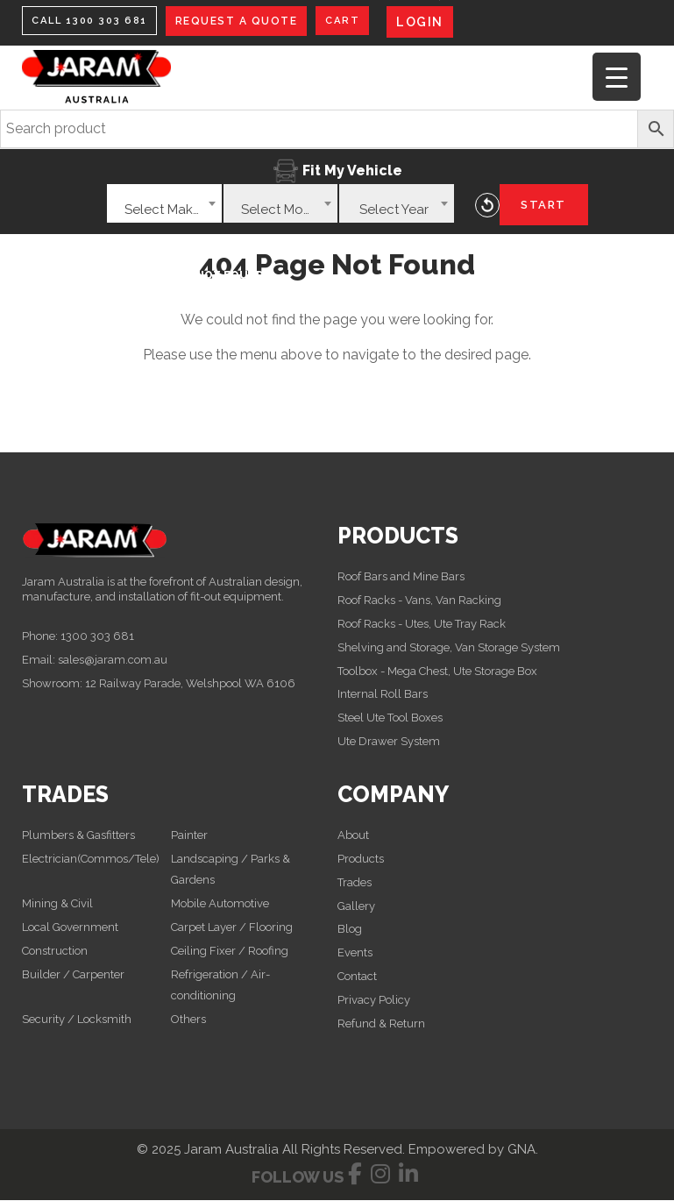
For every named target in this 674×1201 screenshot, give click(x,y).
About (353, 835)
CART (350, 21)
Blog (349, 929)
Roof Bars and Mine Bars (401, 577)
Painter (189, 835)
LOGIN (429, 22)
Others (188, 1019)
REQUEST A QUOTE (244, 21)
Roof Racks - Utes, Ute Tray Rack (421, 624)
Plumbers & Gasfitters (78, 835)
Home (52, 274)
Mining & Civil (59, 904)
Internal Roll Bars (382, 694)
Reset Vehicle (487, 205)
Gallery (356, 906)
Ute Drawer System (388, 742)
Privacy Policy (373, 1000)
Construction (55, 950)
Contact (357, 977)
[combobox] (164, 203)
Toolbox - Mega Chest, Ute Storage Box (437, 671)
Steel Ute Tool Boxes (390, 718)
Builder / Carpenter (73, 974)
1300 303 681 (97, 636)
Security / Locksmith (76, 1019)
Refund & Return (381, 1024)
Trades (354, 883)
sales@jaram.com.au (112, 660)
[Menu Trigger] (616, 77)
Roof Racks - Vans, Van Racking (419, 601)
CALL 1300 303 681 (93, 21)
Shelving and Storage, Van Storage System (448, 647)
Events (354, 953)
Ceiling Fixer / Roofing (229, 950)
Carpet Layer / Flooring (232, 928)
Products (360, 859)
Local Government (70, 928)
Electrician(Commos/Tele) (91, 859)
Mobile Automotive (220, 904)
